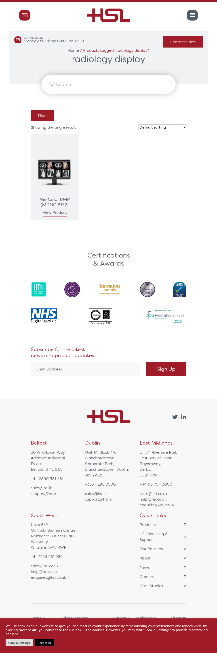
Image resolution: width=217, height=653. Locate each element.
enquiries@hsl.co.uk (157, 505)
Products (163, 524)
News (163, 567)
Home (73, 50)
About (163, 558)
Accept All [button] (44, 643)
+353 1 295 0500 (100, 484)
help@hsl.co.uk (153, 499)
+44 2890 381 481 (47, 478)
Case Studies (163, 585)
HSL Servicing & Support (163, 536)
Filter (42, 115)
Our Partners (163, 548)
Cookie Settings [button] (19, 643)
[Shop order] (162, 127)
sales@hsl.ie (41, 487)
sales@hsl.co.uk (153, 493)
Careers (163, 576)
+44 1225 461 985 (47, 556)
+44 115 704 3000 (156, 484)
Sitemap (178, 618)
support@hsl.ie (44, 493)
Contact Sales (183, 42)
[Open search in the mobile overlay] (109, 84)
